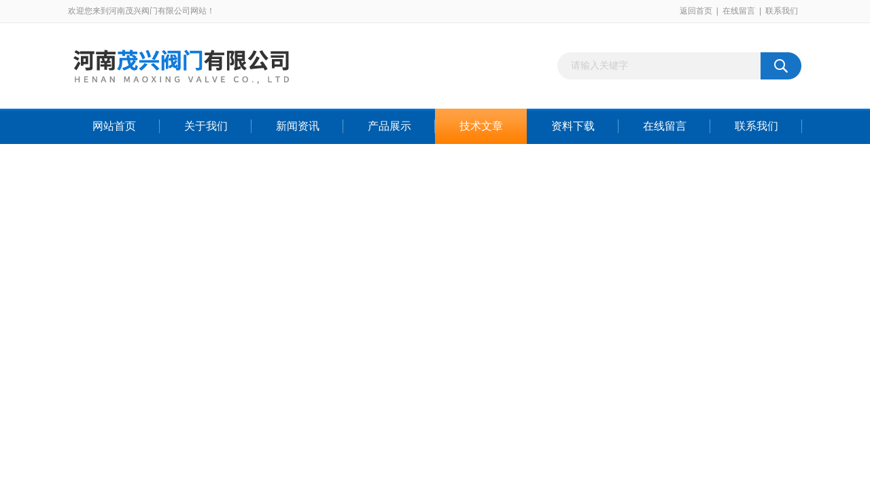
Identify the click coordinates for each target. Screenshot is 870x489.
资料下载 (573, 126)
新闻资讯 (297, 126)
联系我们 (781, 11)
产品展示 (389, 126)
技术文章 (481, 126)
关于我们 (206, 126)
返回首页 (696, 11)
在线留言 (739, 11)
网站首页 (114, 126)
